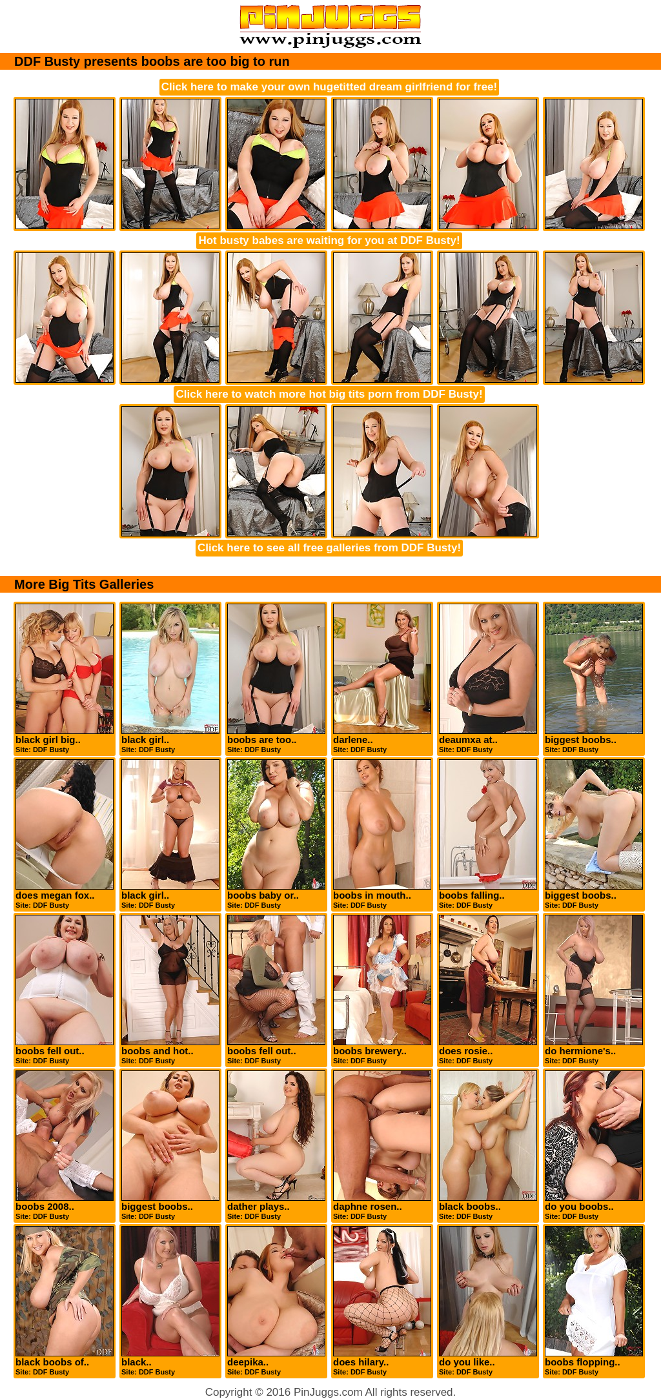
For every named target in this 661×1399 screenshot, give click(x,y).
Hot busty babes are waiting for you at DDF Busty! (329, 240)
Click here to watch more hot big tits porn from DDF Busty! (329, 394)
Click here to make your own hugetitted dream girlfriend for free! (329, 87)
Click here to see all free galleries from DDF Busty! (329, 548)
